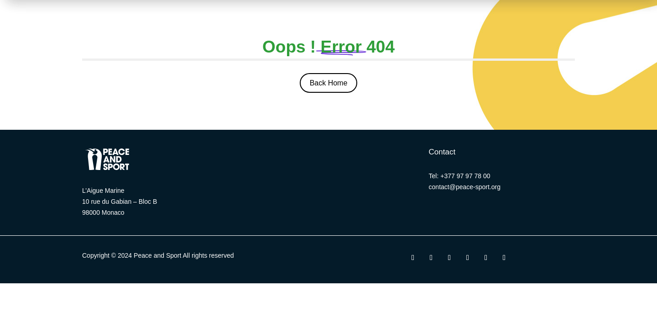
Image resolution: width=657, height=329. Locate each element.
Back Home (329, 83)
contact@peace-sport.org (465, 187)
